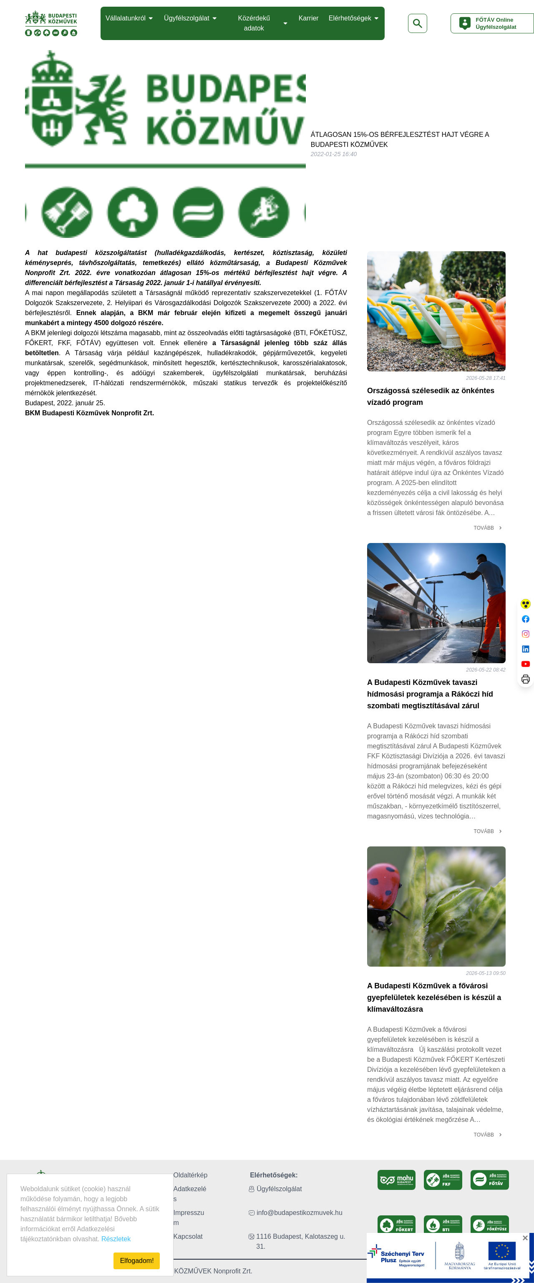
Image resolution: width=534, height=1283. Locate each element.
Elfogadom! (137, 1260)
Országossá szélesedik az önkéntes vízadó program (430, 396)
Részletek (116, 1239)
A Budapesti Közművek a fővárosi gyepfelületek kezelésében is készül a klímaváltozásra (434, 997)
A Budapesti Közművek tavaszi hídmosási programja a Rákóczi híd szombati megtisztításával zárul (430, 694)
